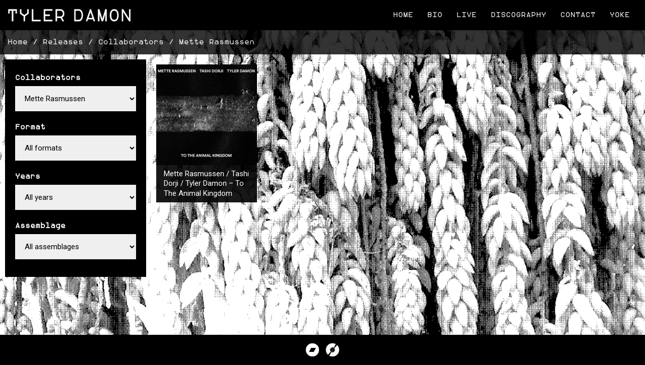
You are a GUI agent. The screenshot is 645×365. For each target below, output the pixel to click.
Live (467, 15)
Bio (434, 15)
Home (403, 15)
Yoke (620, 15)
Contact (578, 15)
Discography (518, 15)
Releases (63, 42)
